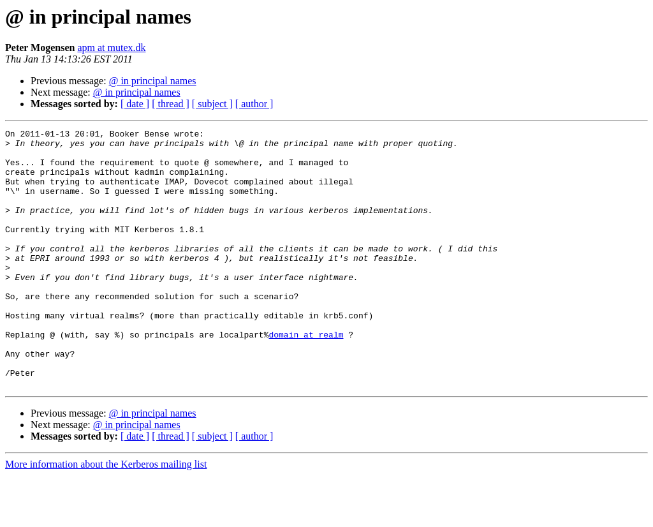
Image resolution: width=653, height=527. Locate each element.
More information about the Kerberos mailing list (106, 515)
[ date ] (135, 103)
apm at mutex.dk (111, 47)
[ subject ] (212, 103)
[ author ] (254, 103)
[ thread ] (170, 103)
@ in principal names (152, 80)
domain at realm (305, 376)
